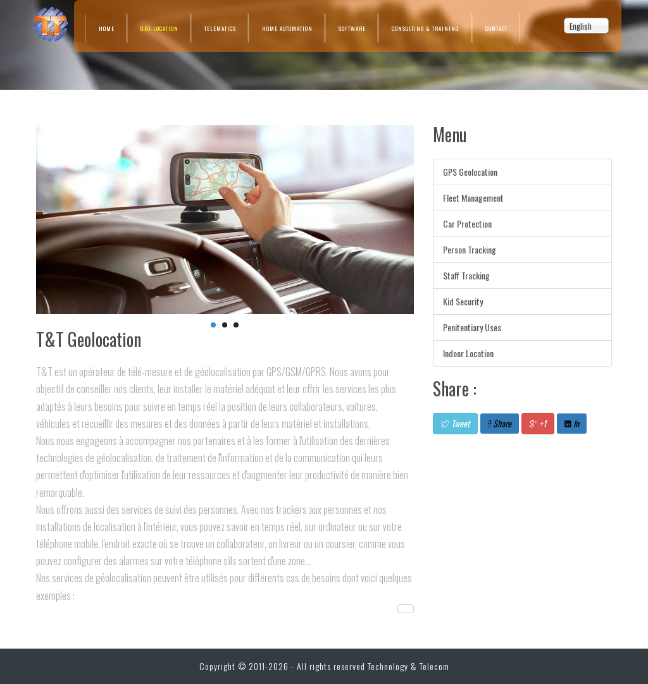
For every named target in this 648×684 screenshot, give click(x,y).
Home (107, 28)
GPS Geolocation (470, 171)
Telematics (220, 28)
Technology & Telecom (408, 666)
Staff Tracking (466, 275)
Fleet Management (473, 197)
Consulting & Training (425, 28)
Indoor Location (468, 353)
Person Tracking (469, 249)
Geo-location (159, 28)
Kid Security (463, 301)
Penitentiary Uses (472, 327)
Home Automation (287, 28)
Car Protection (467, 223)
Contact (496, 28)
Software (352, 28)
